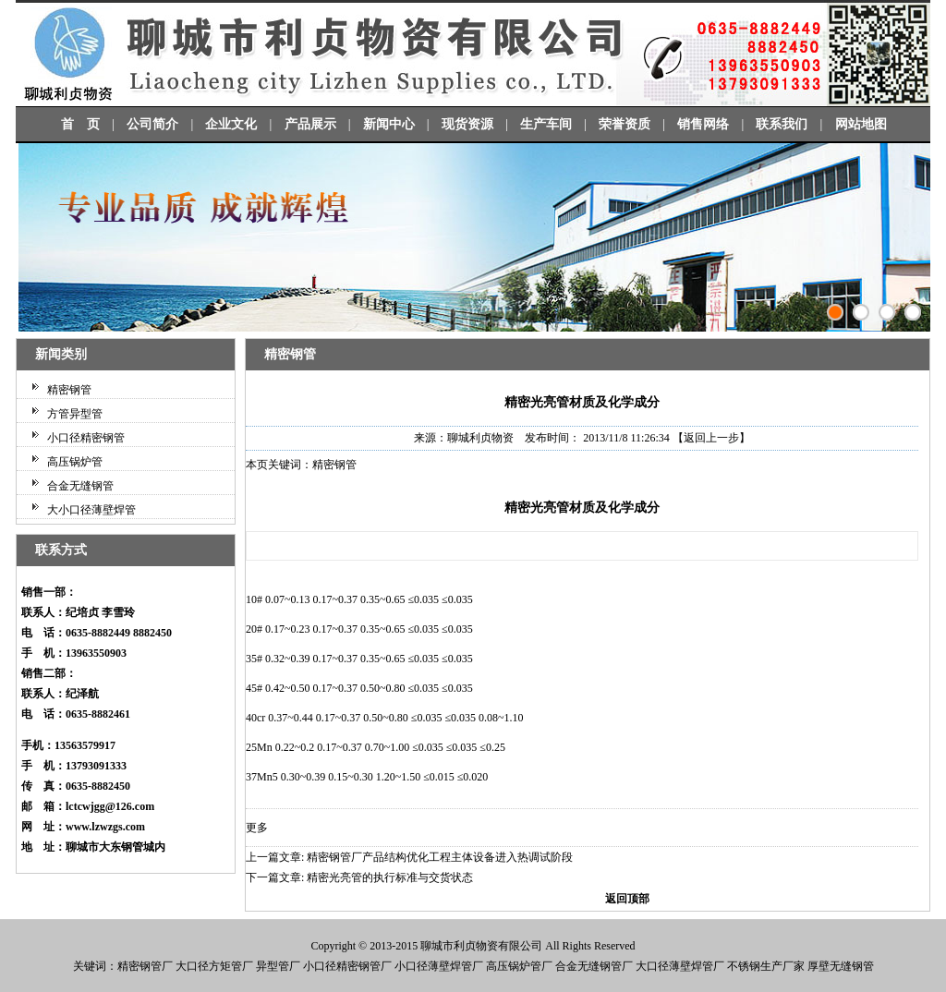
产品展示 (310, 124)
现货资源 (467, 124)
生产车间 (546, 124)
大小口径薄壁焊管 (91, 509)
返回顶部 (627, 898)
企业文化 (231, 124)
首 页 (80, 124)
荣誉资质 (624, 124)
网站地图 (861, 124)
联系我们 (781, 124)
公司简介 (152, 124)
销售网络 (703, 124)
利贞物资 (476, 945)
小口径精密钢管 (86, 437)
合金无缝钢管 (80, 485)
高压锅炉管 (75, 461)
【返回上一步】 (711, 437)
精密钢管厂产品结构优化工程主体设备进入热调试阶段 (440, 857)
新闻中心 (389, 124)
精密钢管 (69, 389)
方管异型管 (75, 413)
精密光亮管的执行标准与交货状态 (390, 877)
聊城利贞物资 (480, 437)
